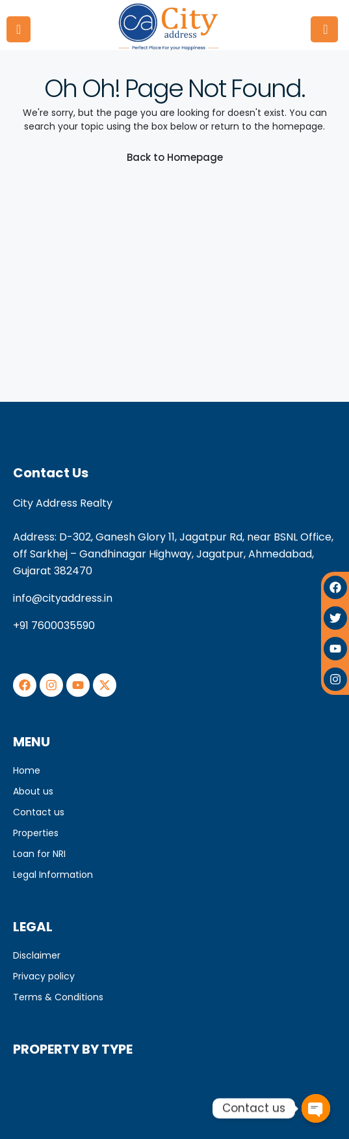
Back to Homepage (175, 157)
